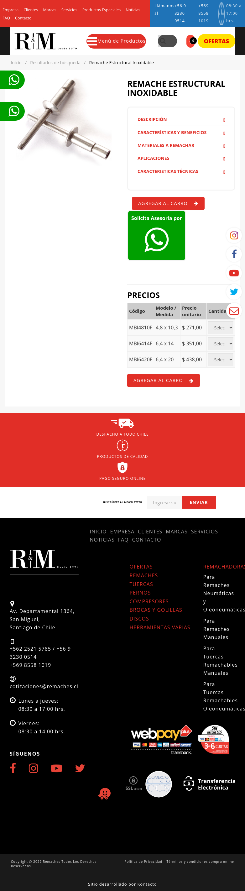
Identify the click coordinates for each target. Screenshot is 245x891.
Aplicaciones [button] (181, 158)
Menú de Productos (116, 41)
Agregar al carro (168, 203)
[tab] (181, 119)
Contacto (23, 18)
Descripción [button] (181, 119)
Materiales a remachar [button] (181, 145)
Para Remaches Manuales (216, 629)
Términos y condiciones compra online (200, 861)
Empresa (10, 10)
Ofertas (216, 41)
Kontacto (147, 884)
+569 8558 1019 (203, 13)
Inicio (98, 531)
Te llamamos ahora (13, 80)
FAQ (6, 18)
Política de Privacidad (143, 861)
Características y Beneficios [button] (181, 132)
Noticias (133, 10)
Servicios (69, 10)
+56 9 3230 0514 (180, 13)
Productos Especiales (101, 10)
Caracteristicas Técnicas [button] (181, 171)
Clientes (30, 10)
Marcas (49, 10)
